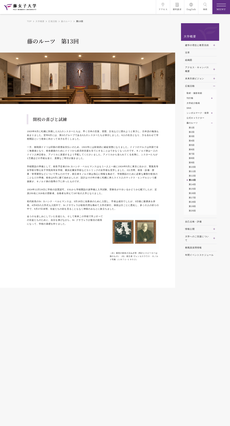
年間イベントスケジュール (199, 255)
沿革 (187, 52)
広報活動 (52, 21)
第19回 (192, 206)
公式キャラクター (195, 118)
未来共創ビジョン (194, 78)
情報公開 (190, 229)
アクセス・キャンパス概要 (197, 69)
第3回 (192, 136)
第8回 (192, 158)
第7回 (192, 154)
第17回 (192, 197)
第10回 (192, 167)
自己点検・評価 (193, 221)
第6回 (192, 149)
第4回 (192, 140)
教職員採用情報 (193, 247)
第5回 (192, 145)
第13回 (192, 180)
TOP (29, 21)
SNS (189, 108)
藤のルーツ (66, 21)
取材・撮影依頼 (194, 93)
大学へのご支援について (197, 238)
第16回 (192, 193)
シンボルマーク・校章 (198, 113)
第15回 (192, 189)
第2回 (192, 132)
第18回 (192, 202)
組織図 (188, 60)
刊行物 (190, 98)
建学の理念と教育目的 (197, 45)
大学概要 (39, 21)
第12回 (192, 176)
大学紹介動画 (193, 103)
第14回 (192, 184)
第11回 (192, 171)
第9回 (192, 162)
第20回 (192, 210)
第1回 (192, 127)
